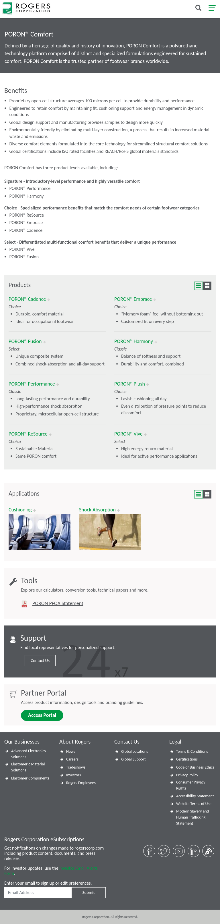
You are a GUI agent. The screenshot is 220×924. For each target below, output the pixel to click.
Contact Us (40, 660)
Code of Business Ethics (195, 767)
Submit (88, 892)
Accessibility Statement (195, 796)
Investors (73, 775)
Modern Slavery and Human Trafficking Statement (192, 817)
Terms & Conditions (192, 751)
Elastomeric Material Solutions (28, 767)
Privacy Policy (187, 775)
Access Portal (42, 715)
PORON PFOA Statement (57, 603)
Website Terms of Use (193, 803)
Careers (72, 759)
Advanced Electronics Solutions (28, 753)
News (70, 751)
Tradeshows (75, 767)
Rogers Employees (81, 782)
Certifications (187, 759)
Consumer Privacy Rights (190, 785)
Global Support (133, 759)
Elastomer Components (30, 778)
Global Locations (134, 751)
